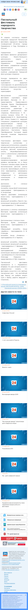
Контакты (7, 588)
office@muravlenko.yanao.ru (12, 569)
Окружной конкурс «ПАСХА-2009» (15, 288)
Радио (6, 576)
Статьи (6, 578)
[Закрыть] (25, 595)
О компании (8, 586)
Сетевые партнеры (10, 590)
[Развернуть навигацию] (24, 14)
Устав (6, 591)
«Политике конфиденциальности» (10, 606)
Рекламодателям (9, 583)
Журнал (6, 579)
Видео (6, 574)
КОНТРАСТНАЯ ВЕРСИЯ (14, 7)
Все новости (8, 572)
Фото (5, 581)
